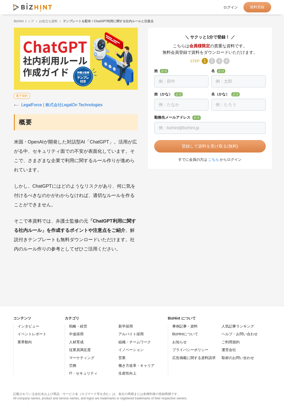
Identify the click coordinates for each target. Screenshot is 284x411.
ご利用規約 (231, 342)
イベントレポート (32, 334)
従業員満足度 (80, 350)
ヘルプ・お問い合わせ (240, 334)
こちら (212, 159)
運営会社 (229, 350)
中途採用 (76, 334)
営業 (122, 358)
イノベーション (131, 350)
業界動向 (25, 342)
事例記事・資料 (185, 326)
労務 (72, 365)
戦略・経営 (78, 326)
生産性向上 (127, 373)
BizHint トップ (23, 21)
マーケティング (81, 358)
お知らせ (179, 342)
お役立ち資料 (47, 21)
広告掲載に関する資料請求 (194, 358)
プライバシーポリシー (190, 350)
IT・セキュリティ (83, 373)
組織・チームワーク (134, 342)
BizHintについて (185, 334)
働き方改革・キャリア (136, 365)
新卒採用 (125, 326)
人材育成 (76, 342)
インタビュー (28, 326)
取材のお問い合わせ (238, 358)
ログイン (230, 7)
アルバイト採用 (131, 334)
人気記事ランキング (238, 326)
